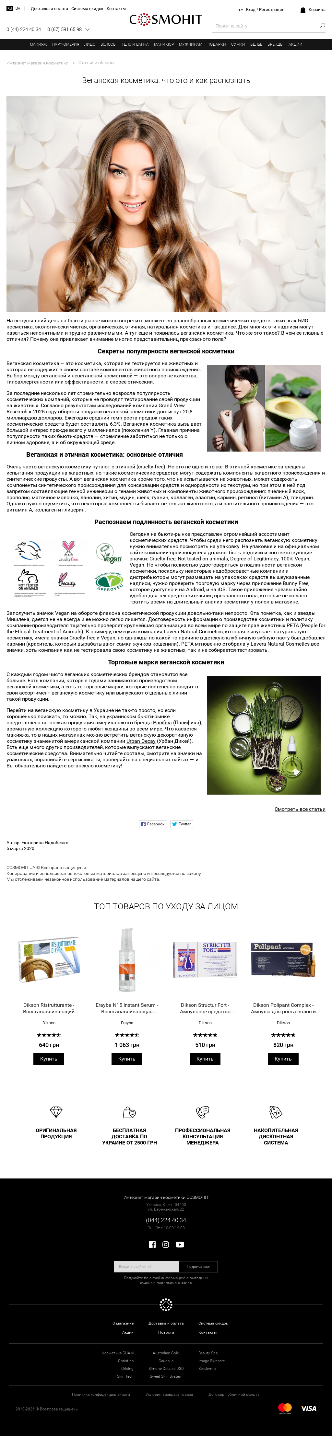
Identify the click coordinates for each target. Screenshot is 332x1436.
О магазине (123, 1323)
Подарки (217, 44)
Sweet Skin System (166, 1376)
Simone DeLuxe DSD (166, 1368)
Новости (166, 1332)
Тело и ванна (135, 44)
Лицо (89, 44)
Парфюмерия (65, 44)
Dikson (48, 1022)
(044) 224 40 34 (166, 1220)
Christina (126, 1361)
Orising (127, 1368)
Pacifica (162, 722)
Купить (48, 1059)
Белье (256, 44)
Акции (295, 44)
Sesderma (207, 1368)
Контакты (207, 1332)
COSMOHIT (166, 19)
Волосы (108, 44)
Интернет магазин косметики (37, 62)
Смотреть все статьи (300, 809)
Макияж (38, 44)
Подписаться (198, 1266)
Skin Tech (125, 1376)
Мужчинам (190, 44)
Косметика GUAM (118, 1353)
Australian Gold (166, 1353)
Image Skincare (211, 1361)
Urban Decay (141, 741)
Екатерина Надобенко (44, 842)
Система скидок (213, 1323)
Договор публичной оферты (234, 1394)
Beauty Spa (208, 1353)
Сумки (238, 44)
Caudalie (166, 1361)
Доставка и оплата (166, 1323)
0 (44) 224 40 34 (23, 29)
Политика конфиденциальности (101, 1394)
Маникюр (164, 44)
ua (18, 8)
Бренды (275, 44)
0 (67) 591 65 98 (64, 29)
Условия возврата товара (169, 1394)
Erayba (127, 1022)
